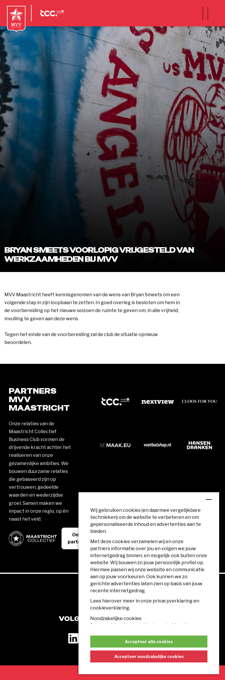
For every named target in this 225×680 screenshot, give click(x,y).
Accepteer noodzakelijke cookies (149, 656)
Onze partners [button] (78, 538)
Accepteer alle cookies (149, 641)
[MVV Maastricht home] (16, 19)
